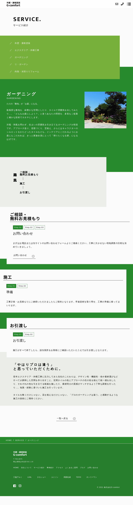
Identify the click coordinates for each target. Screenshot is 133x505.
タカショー (41, 477)
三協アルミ (17, 477)
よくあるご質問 (71, 468)
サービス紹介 (39, 468)
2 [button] (32, 227)
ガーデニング (21, 57)
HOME (16, 468)
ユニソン (54, 477)
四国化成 (67, 477)
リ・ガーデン (21, 64)
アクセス (59, 468)
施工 (22, 183)
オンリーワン (91, 477)
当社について (26, 468)
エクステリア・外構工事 (27, 50)
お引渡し (25, 192)
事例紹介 (50, 468)
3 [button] (43, 227)
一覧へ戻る (62, 418)
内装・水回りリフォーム (27, 71)
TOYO (78, 477)
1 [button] (21, 227)
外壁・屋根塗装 (22, 43)
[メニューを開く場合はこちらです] (129, 4)
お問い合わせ (92, 468)
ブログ (82, 468)
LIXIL (29, 477)
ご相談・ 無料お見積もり (29, 173)
